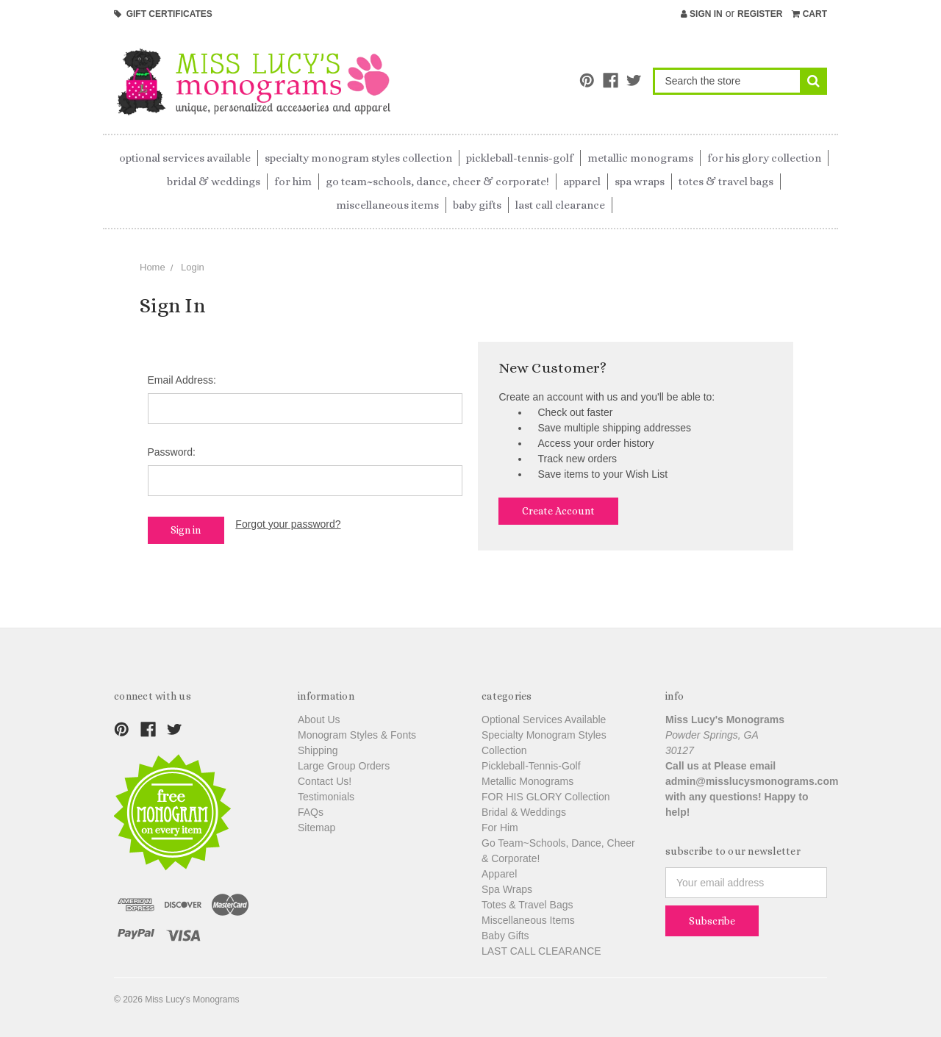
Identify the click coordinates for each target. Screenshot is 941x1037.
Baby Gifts (477, 205)
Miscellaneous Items (387, 205)
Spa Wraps (640, 181)
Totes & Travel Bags (726, 181)
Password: (172, 452)
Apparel (582, 181)
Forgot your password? (287, 524)
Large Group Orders (344, 766)
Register (759, 14)
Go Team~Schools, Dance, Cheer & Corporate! (437, 181)
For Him (293, 181)
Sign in (702, 14)
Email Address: (182, 380)
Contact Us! (324, 781)
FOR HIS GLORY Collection (764, 158)
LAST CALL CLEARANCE (560, 205)
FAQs (310, 812)
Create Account (558, 511)
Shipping (318, 750)
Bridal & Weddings (213, 181)
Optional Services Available (185, 158)
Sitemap (316, 827)
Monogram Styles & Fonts (357, 735)
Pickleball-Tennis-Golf (519, 158)
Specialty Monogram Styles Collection (358, 158)
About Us (319, 719)
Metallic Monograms (640, 158)
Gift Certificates (163, 14)
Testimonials (326, 797)
